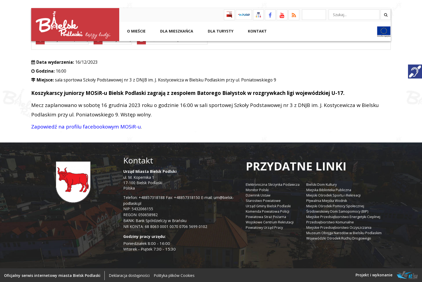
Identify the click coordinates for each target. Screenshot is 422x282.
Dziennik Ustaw (258, 194)
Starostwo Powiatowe (263, 200)
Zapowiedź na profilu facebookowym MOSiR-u (86, 125)
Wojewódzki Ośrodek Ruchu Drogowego (338, 237)
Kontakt (257, 31)
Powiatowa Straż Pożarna (266, 216)
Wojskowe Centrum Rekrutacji (270, 221)
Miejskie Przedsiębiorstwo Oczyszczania (338, 226)
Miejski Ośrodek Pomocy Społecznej (335, 205)
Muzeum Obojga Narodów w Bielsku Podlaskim (344, 232)
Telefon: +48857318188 (144, 196)
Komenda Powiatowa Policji (267, 210)
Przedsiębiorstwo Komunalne (330, 221)
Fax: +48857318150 (183, 196)
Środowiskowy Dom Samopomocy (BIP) (337, 210)
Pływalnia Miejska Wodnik (326, 200)
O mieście (136, 31)
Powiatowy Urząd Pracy (264, 226)
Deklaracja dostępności (129, 274)
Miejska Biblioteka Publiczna (328, 189)
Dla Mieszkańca (176, 31)
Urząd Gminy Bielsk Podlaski (268, 205)
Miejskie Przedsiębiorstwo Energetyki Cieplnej (343, 216)
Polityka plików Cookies (174, 274)
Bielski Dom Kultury (321, 183)
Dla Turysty (220, 31)
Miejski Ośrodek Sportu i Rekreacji (333, 194)
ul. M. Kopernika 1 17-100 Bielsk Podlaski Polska (150, 179)
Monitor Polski (257, 189)
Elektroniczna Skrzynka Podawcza (273, 183)
